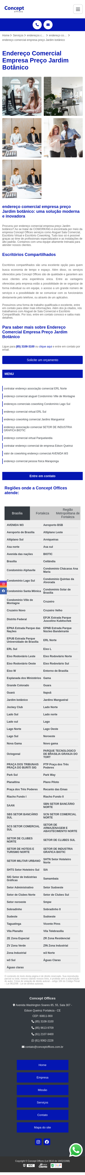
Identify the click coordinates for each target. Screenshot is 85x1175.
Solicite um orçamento (42, 360)
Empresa (42, 1077)
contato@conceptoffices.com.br (42, 1047)
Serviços (42, 1102)
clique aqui (45, 346)
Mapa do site (42, 1127)
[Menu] (78, 9)
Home (42, 1065)
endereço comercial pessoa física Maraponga (31, 461)
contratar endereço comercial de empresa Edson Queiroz (38, 445)
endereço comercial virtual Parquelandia (28, 438)
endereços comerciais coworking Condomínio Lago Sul (37, 404)
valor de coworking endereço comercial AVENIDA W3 (36, 453)
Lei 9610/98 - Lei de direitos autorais (24, 983)
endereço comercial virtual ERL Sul (25, 411)
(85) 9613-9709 (42, 1027)
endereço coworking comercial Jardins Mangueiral (34, 419)
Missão (42, 1090)
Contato (42, 1115)
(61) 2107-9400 (42, 1034)
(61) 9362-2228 (42, 1040)
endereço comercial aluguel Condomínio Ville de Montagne (39, 396)
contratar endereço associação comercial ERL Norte (35, 388)
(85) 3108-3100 (25, 346)
